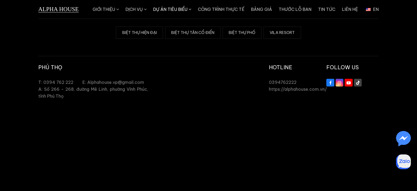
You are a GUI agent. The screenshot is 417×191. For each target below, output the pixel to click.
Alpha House (58, 9)
